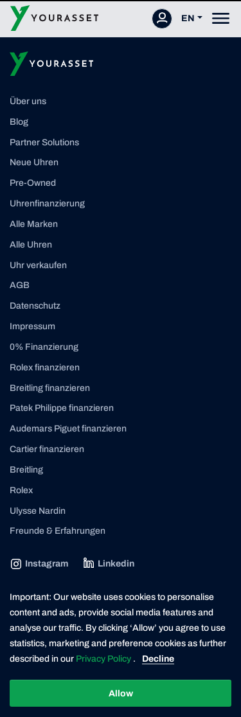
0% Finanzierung (44, 347)
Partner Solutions (44, 142)
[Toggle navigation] (221, 18)
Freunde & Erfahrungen (57, 531)
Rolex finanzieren (45, 367)
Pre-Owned (33, 183)
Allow (121, 693)
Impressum (32, 326)
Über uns (28, 101)
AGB (20, 285)
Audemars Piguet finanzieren (68, 428)
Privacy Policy (104, 659)
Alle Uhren (31, 245)
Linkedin (108, 564)
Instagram (39, 564)
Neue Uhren (34, 162)
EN (188, 18)
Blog (19, 122)
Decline (158, 659)
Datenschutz (35, 306)
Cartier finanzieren (47, 449)
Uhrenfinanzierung (47, 203)
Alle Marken (34, 224)
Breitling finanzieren (50, 388)
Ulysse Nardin (38, 511)
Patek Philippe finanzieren (62, 408)
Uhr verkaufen (38, 265)
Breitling (26, 470)
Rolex (21, 490)
